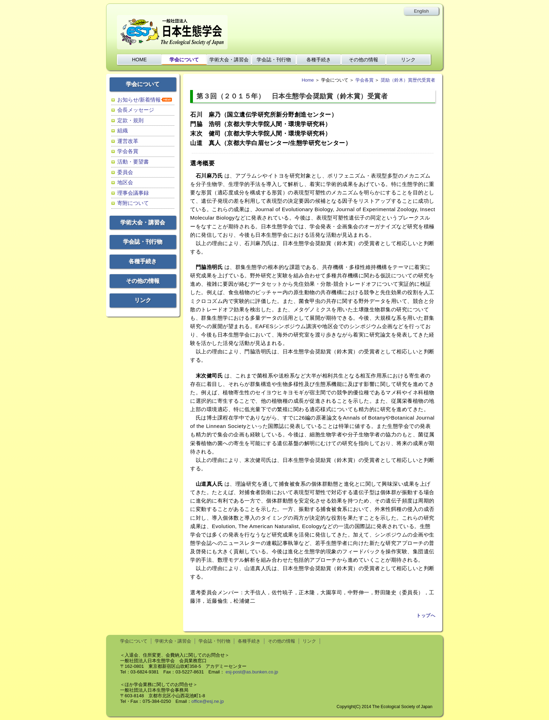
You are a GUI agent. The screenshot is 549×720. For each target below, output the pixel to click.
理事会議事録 (133, 193)
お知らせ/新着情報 (139, 100)
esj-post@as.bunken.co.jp (251, 671)
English (421, 11)
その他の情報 (363, 59)
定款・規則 (130, 120)
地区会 (125, 182)
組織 (122, 130)
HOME (139, 59)
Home (308, 80)
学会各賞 (127, 151)
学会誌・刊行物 (274, 59)
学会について (184, 59)
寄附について (133, 203)
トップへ (425, 615)
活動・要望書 (133, 162)
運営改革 (127, 141)
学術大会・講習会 (229, 59)
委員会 (125, 172)
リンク (408, 59)
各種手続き (318, 59)
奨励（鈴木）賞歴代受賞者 (408, 80)
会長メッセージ (135, 110)
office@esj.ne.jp (208, 701)
